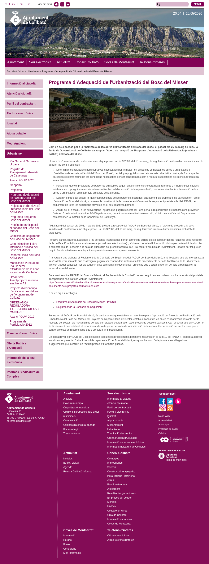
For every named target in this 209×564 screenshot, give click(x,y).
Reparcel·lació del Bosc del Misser (25, 256)
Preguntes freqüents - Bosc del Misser (24, 218)
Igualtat (12, 123)
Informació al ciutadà (21, 83)
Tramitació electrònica (22, 333)
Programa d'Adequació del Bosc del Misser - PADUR (86, 301)
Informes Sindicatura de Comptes (23, 374)
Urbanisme (33, 71)
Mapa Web (164, 415)
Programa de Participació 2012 (21, 323)
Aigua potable (16, 133)
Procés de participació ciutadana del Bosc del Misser (24, 228)
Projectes (16, 190)
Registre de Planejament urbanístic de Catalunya (24, 172)
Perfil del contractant (21, 103)
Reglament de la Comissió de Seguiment (79, 306)
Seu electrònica (15, 71)
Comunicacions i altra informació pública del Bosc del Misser (24, 247)
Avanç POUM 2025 (22, 180)
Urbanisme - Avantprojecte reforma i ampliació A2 (25, 280)
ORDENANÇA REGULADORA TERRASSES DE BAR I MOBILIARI (25, 307)
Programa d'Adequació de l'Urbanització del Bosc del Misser (77, 71)
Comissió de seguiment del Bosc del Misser (25, 237)
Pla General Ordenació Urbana (24, 163)
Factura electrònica (20, 113)
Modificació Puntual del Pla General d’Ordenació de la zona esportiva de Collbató (24, 267)
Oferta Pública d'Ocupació (16, 345)
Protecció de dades (168, 428)
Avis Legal (163, 424)
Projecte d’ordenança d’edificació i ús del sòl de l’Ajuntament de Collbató (24, 293)
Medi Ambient (16, 143)
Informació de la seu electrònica (21, 360)
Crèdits (162, 433)
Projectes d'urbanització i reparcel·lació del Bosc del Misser (25, 209)
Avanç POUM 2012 (22, 316)
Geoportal (16, 185)
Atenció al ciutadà (19, 93)
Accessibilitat (165, 420)
